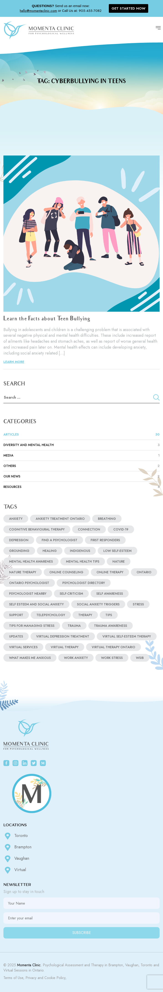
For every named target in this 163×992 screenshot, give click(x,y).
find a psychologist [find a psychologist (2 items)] (59, 540)
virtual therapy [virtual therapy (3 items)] (65, 647)
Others (81, 466)
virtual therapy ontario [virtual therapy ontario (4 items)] (113, 647)
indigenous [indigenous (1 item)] (80, 550)
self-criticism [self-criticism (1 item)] (71, 593)
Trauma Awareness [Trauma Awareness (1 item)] (110, 625)
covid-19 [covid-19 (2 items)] (120, 529)
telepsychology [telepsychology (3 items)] (50, 615)
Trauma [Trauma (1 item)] (74, 625)
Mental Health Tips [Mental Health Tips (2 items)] (82, 561)
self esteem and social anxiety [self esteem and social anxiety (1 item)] (36, 604)
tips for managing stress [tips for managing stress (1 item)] (31, 625)
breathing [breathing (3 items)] (107, 518)
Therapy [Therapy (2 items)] (85, 615)
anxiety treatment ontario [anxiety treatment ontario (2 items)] (60, 518)
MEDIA (81, 455)
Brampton (17, 847)
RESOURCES (81, 487)
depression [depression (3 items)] (18, 540)
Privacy (30, 977)
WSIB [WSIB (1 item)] (140, 657)
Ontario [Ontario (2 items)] (144, 572)
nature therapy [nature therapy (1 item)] (22, 572)
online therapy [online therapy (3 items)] (110, 572)
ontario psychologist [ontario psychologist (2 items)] (29, 583)
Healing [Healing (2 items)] (50, 550)
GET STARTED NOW (128, 8)
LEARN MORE (13, 362)
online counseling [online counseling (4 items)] (66, 572)
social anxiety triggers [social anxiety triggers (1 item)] (98, 604)
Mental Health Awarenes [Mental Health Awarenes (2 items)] (31, 561)
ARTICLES (81, 434)
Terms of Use (13, 977)
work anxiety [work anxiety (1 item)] (76, 657)
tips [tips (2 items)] (108, 615)
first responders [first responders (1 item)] (105, 540)
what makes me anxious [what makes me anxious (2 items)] (30, 657)
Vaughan (16, 858)
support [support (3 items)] (16, 615)
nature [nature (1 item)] (118, 561)
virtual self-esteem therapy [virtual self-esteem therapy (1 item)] (126, 636)
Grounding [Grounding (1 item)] (19, 550)
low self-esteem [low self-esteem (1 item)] (117, 550)
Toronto (15, 836)
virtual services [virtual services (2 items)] (23, 647)
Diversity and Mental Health (81, 445)
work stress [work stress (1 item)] (112, 657)
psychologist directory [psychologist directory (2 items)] (83, 583)
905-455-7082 (90, 10)
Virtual (14, 870)
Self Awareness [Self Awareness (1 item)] (109, 593)
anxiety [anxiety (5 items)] (16, 518)
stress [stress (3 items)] (138, 604)
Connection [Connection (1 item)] (89, 529)
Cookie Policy (54, 977)
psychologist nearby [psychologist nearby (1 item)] (27, 593)
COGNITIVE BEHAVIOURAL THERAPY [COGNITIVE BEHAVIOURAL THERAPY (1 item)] (37, 529)
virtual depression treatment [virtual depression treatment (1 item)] (62, 636)
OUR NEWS (81, 476)
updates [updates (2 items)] (16, 636)
